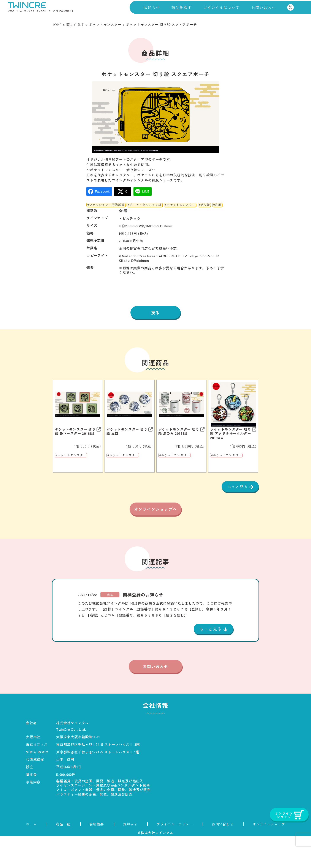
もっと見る (237, 487)
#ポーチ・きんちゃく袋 (145, 205)
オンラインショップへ (155, 516)
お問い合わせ (263, 7)
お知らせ (151, 7)
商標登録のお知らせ (143, 606)
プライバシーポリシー (174, 837)
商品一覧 (63, 837)
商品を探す (181, 7)
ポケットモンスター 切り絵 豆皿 (127, 432)
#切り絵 (204, 205)
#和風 (217, 205)
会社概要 (96, 837)
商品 (110, 607)
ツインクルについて (221, 7)
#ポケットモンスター (180, 205)
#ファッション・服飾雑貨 (105, 205)
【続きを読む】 (175, 627)
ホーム (31, 837)
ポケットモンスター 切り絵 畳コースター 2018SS (75, 432)
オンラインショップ (268, 837)
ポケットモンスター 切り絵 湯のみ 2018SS (178, 432)
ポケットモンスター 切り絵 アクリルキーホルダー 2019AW (230, 434)
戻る (155, 313)
